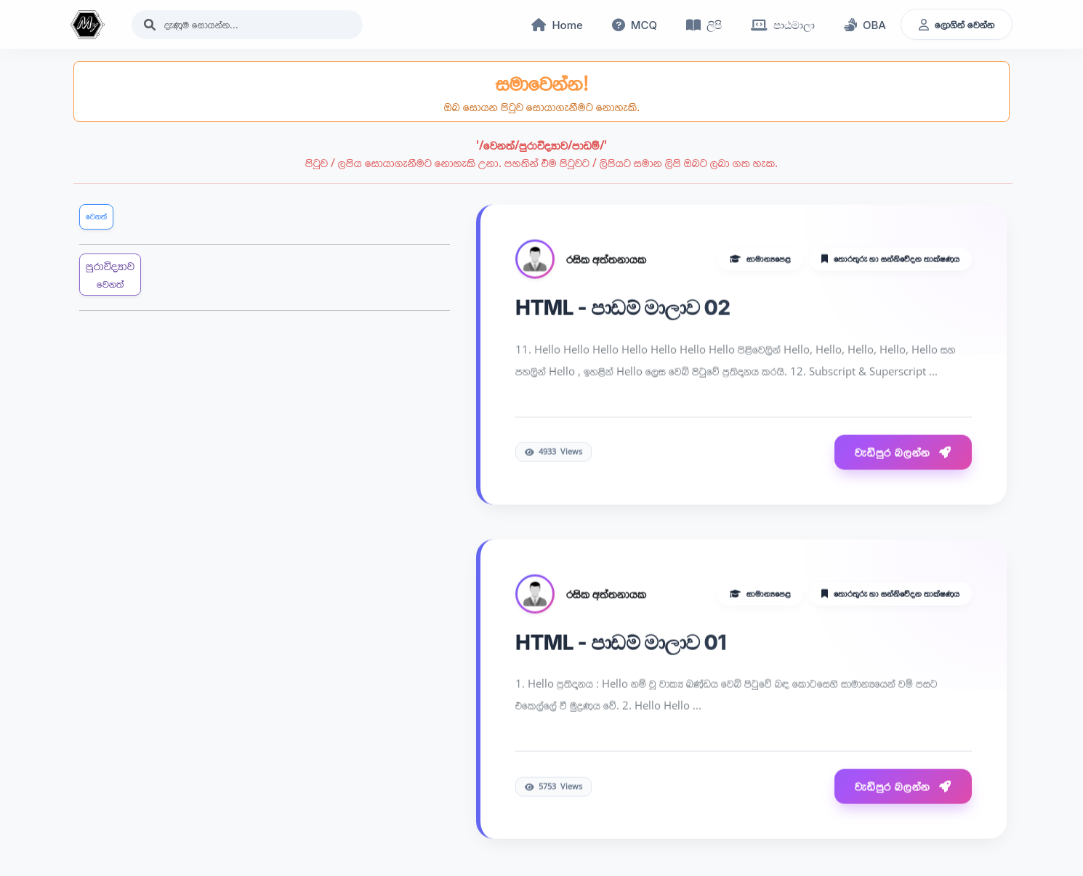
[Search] (247, 24)
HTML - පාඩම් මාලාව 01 (620, 642)
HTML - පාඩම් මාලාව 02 (622, 308)
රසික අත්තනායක (606, 260)
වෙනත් (96, 216)
